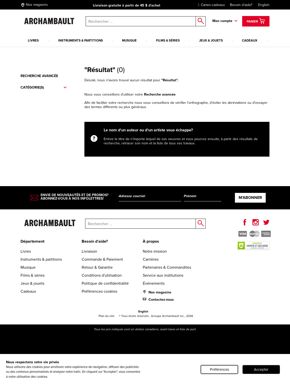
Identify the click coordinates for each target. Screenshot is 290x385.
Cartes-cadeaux (210, 5)
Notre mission (155, 251)
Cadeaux (249, 40)
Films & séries (168, 40)
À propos (151, 241)
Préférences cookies (99, 291)
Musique (129, 40)
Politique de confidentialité (105, 283)
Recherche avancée (39, 76)
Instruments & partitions (80, 40)
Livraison (89, 251)
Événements (154, 283)
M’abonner (250, 197)
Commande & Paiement (102, 259)
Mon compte (222, 21)
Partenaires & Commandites (167, 267)
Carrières (151, 259)
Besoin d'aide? (241, 5)
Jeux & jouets (211, 40)
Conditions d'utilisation (102, 275)
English (263, 5)
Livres (33, 40)
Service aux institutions (163, 275)
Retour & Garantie (97, 267)
